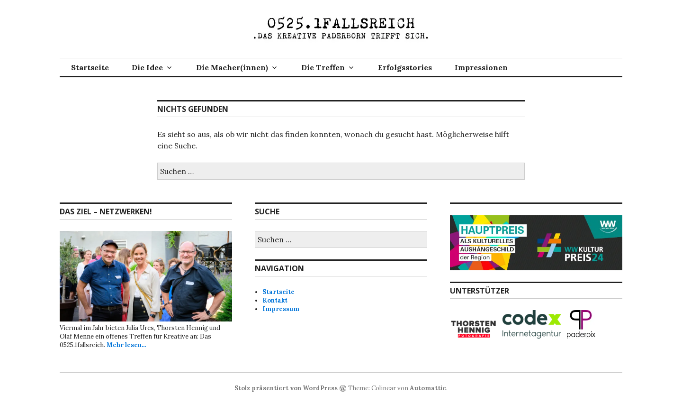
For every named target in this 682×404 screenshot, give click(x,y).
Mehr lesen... (126, 345)
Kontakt (274, 300)
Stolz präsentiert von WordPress (286, 388)
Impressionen (481, 67)
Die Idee (147, 67)
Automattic (428, 388)
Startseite (90, 67)
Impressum (280, 309)
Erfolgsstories (405, 67)
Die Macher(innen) (232, 67)
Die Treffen (323, 67)
